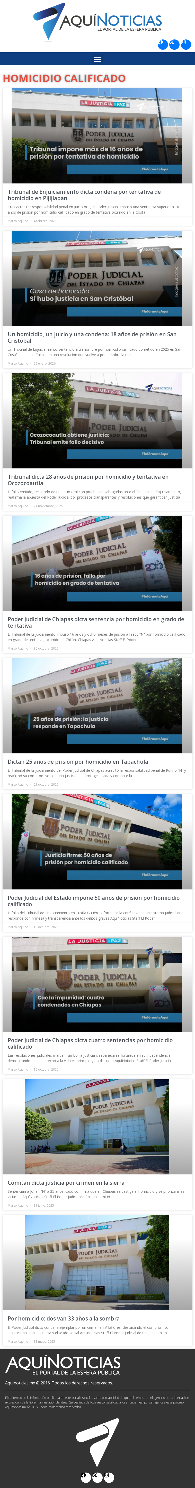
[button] (97, 59)
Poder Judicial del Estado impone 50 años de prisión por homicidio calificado (94, 901)
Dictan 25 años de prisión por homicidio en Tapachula (78, 761)
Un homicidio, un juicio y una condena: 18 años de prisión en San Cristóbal (92, 337)
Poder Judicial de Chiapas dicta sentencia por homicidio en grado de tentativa (96, 622)
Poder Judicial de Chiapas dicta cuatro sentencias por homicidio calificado (90, 1043)
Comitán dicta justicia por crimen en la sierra (66, 1182)
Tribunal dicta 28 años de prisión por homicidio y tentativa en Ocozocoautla (88, 480)
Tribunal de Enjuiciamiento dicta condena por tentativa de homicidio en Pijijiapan (84, 195)
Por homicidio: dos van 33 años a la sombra (64, 1318)
